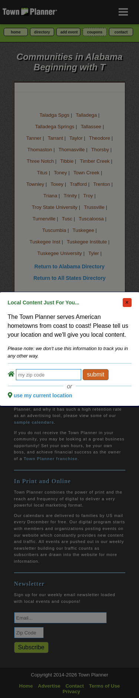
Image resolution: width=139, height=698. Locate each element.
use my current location (43, 395)
